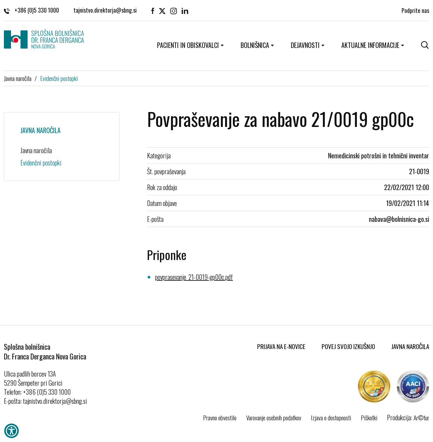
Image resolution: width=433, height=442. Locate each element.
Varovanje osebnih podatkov (273, 417)
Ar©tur (421, 417)
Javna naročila (17, 78)
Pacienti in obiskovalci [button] (188, 45)
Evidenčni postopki (59, 78)
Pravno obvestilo (219, 417)
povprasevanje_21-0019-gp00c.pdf (194, 277)
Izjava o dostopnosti (331, 417)
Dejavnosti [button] (305, 45)
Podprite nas (415, 9)
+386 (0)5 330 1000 (31, 10)
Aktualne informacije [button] (370, 45)
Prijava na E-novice (281, 346)
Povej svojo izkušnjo (348, 346)
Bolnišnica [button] (255, 45)
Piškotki (369, 417)
